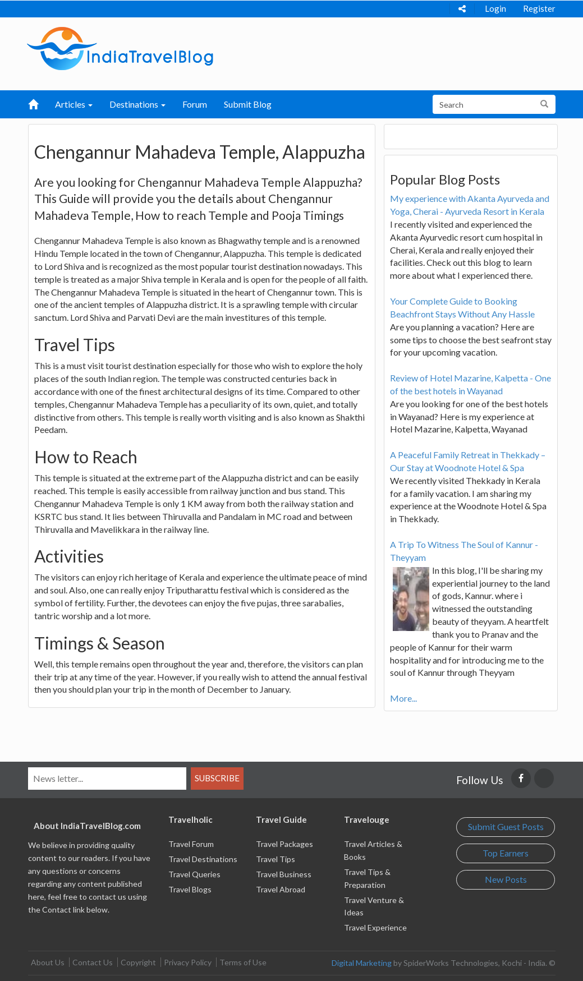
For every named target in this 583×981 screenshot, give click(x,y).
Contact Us (92, 962)
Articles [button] (74, 104)
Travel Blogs (190, 889)
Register (539, 8)
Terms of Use (243, 962)
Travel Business (283, 874)
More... (403, 698)
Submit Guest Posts (506, 826)
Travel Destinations (202, 859)
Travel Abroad (280, 889)
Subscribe (217, 778)
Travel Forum (191, 844)
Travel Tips (275, 859)
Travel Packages (284, 844)
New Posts (506, 879)
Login (495, 8)
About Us (48, 962)
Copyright (138, 962)
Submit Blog (248, 104)
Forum (194, 104)
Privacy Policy (188, 962)
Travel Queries (194, 874)
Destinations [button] (137, 104)
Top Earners (506, 853)
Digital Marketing (362, 963)
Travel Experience (375, 927)
